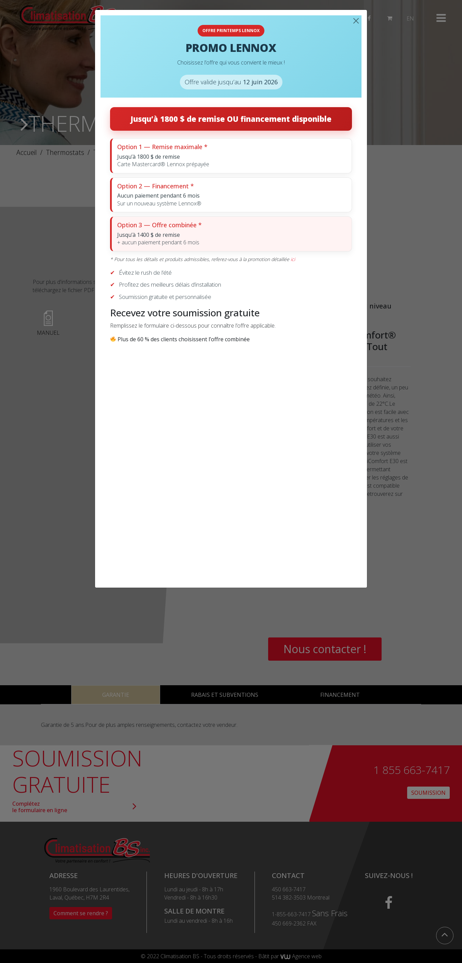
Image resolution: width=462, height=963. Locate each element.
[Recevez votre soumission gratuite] (230, 460)
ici (293, 259)
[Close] (356, 21)
